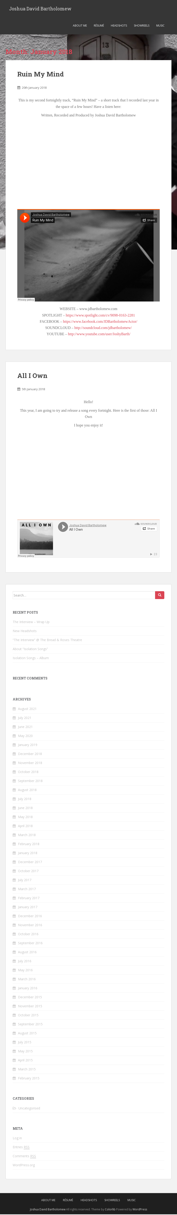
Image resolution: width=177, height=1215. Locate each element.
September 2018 (30, 781)
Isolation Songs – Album (31, 658)
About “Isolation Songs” (30, 649)
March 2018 (27, 835)
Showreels (141, 26)
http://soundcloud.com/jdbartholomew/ (103, 328)
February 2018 (28, 844)
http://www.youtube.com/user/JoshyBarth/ (99, 335)
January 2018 (27, 853)
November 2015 (30, 1007)
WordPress (140, 1210)
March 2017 (27, 889)
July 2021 (24, 718)
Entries (21, 1147)
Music (160, 26)
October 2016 (28, 934)
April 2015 (25, 1061)
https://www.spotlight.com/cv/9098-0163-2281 (100, 316)
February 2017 (28, 898)
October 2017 (28, 871)
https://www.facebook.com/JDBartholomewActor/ (100, 322)
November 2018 (30, 763)
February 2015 (28, 1079)
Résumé (99, 26)
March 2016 (27, 979)
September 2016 (30, 943)
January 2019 (27, 745)
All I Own (32, 376)
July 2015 (24, 1043)
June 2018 (25, 808)
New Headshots (25, 631)
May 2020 (25, 736)
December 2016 (30, 916)
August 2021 (27, 709)
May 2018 (25, 817)
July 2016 (24, 961)
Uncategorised (29, 1109)
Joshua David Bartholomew (40, 9)
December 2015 (30, 998)
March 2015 (27, 1070)
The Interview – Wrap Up (31, 622)
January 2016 (27, 989)
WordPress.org (24, 1165)
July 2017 (24, 880)
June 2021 (25, 727)
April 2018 (25, 826)
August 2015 (27, 1034)
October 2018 (28, 772)
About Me (80, 26)
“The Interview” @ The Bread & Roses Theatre (47, 640)
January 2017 (27, 907)
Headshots (119, 26)
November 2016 (30, 925)
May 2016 (25, 970)
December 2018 (30, 754)
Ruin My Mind (40, 74)
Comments (24, 1156)
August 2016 (27, 952)
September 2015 (30, 1025)
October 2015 (28, 1016)
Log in (17, 1138)
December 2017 (30, 862)
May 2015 (25, 1052)
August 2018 (27, 790)
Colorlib (110, 1210)
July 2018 (24, 799)
